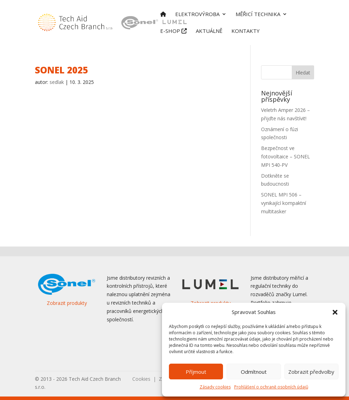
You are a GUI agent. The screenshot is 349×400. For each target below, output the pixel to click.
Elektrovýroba (197, 14)
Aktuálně (209, 31)
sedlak (57, 82)
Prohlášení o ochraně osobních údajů (271, 387)
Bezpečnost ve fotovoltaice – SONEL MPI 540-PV (285, 156)
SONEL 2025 (61, 70)
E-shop (173, 31)
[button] (335, 312)
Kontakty (245, 31)
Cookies (141, 379)
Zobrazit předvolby (311, 371)
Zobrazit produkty (67, 303)
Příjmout (196, 371)
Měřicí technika (258, 14)
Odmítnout (254, 371)
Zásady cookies (215, 387)
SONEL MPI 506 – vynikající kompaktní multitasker (283, 203)
